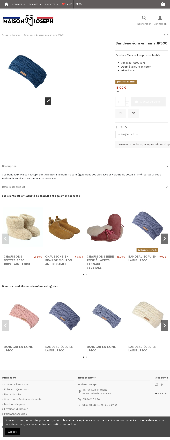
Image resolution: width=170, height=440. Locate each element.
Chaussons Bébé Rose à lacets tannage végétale (100, 262)
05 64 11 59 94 (91, 399)
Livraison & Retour (16, 409)
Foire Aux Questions (16, 389)
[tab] (85, 166)
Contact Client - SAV (16, 384)
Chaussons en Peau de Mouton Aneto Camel (58, 260)
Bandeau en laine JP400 (18, 348)
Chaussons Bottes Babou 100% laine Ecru (17, 260)
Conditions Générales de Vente (22, 399)
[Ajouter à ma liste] (120, 113)
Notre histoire (12, 394)
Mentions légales (14, 404)
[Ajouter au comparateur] (133, 113)
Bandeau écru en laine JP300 (142, 258)
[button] (18, 4)
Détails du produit (85, 187)
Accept (12, 431)
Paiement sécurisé (15, 413)
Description (85, 166)
